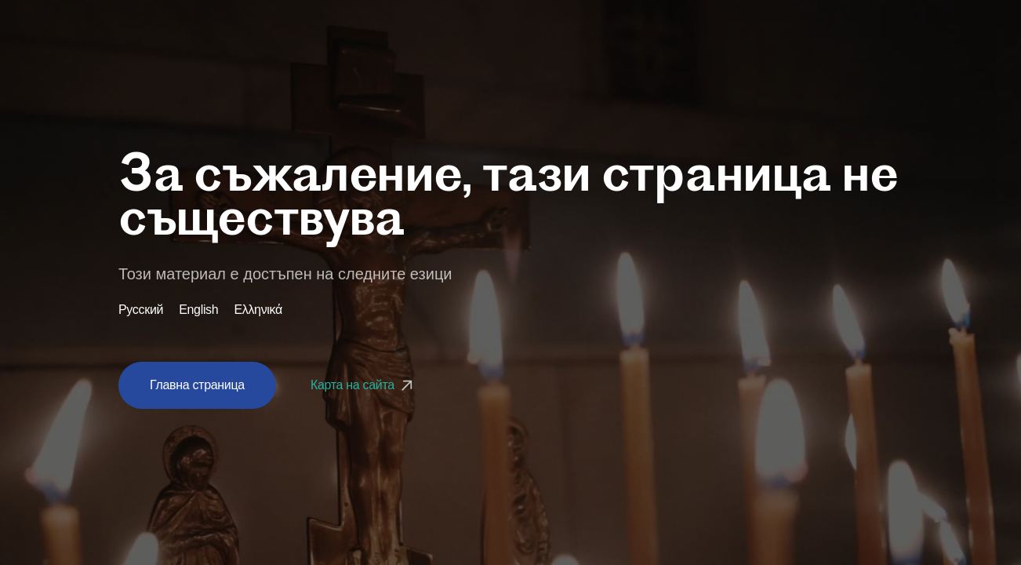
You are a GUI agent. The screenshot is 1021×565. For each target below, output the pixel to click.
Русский (140, 310)
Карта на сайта (363, 385)
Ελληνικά (258, 310)
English (198, 310)
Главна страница (197, 385)
